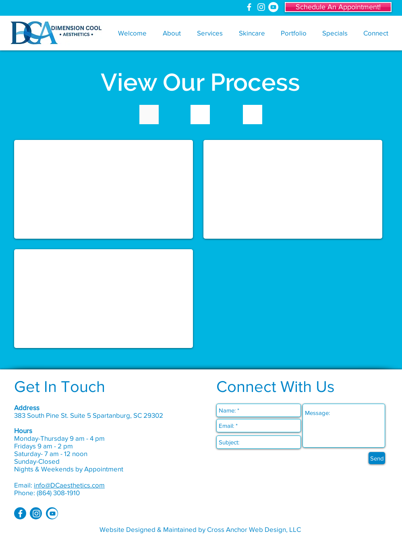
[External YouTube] (103, 189)
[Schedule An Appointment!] (338, 7)
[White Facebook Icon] (249, 7)
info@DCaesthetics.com (69, 485)
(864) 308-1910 (58, 492)
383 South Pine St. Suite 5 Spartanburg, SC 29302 (88, 415)
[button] (172, 33)
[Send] (377, 458)
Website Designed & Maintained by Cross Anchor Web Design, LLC (200, 529)
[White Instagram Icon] (261, 7)
